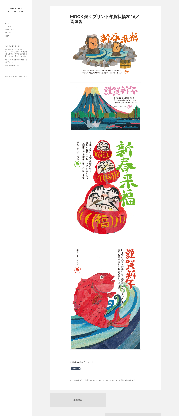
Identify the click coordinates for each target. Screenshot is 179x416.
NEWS (7, 23)
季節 (122, 380)
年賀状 (128, 380)
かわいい (115, 380)
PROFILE (8, 26)
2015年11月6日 (76, 380)
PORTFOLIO (9, 30)
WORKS (8, 33)
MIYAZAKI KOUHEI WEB (16, 10)
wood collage (104, 380)
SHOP (7, 36)
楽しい (135, 380)
